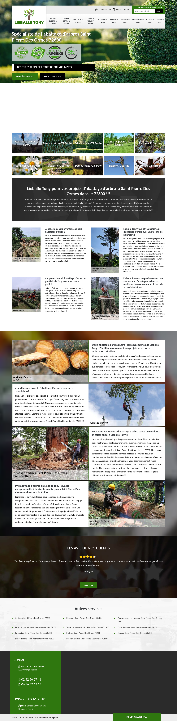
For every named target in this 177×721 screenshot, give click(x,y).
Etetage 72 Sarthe (160, 21)
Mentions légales (50, 717)
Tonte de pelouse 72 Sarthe (90, 21)
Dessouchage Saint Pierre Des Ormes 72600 (34, 638)
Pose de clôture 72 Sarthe (66, 21)
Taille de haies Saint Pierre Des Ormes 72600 (137, 627)
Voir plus (88, 585)
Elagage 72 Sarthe (150, 21)
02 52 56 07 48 (103, 9)
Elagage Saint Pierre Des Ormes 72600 (135, 633)
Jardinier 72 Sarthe (114, 21)
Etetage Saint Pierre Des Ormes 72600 (83, 633)
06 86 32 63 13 (120, 9)
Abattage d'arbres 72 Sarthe (53, 21)
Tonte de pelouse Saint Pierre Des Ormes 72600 (87, 627)
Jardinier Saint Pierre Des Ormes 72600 (32, 618)
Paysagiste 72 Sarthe (125, 21)
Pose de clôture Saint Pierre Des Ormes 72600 (35, 627)
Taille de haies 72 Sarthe (78, 21)
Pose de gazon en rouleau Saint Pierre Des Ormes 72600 (140, 620)
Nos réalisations (24, 76)
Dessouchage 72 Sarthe (138, 21)
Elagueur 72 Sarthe (102, 21)
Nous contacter (52, 76)
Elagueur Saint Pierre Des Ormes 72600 (83, 618)
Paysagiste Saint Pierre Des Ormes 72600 (33, 633)
